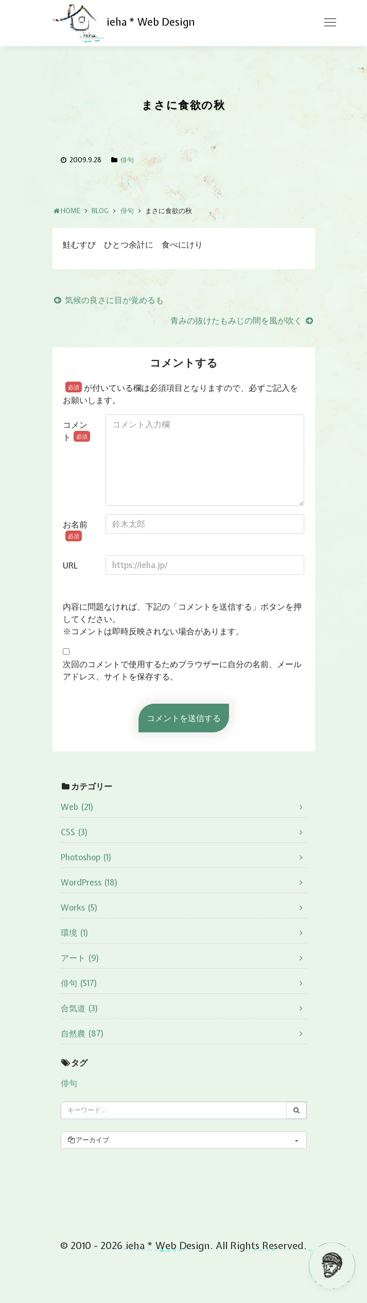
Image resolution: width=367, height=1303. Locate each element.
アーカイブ (88, 1140)
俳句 (127, 160)
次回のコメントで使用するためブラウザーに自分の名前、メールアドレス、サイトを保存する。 (182, 670)
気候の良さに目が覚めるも (108, 300)
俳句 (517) (79, 983)
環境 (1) (75, 932)
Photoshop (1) (86, 857)
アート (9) (80, 958)
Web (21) (77, 807)
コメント (76, 431)
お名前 (75, 530)
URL (70, 565)
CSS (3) (74, 832)
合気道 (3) (79, 1008)
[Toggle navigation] (329, 22)
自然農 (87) (82, 1033)
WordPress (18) (89, 882)
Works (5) (79, 907)
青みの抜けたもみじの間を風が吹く (242, 320)
